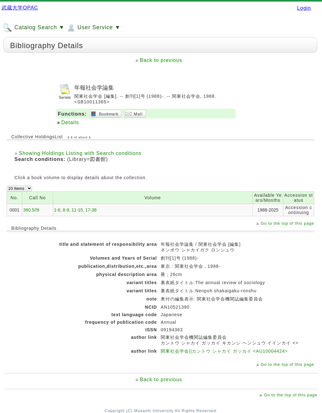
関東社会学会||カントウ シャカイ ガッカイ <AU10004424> (224, 351)
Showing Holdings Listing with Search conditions (80, 153)
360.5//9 (31, 209)
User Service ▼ (93, 27)
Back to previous (161, 60)
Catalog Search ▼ (33, 27)
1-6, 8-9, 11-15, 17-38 (75, 209)
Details (70, 122)
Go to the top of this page (287, 223)
